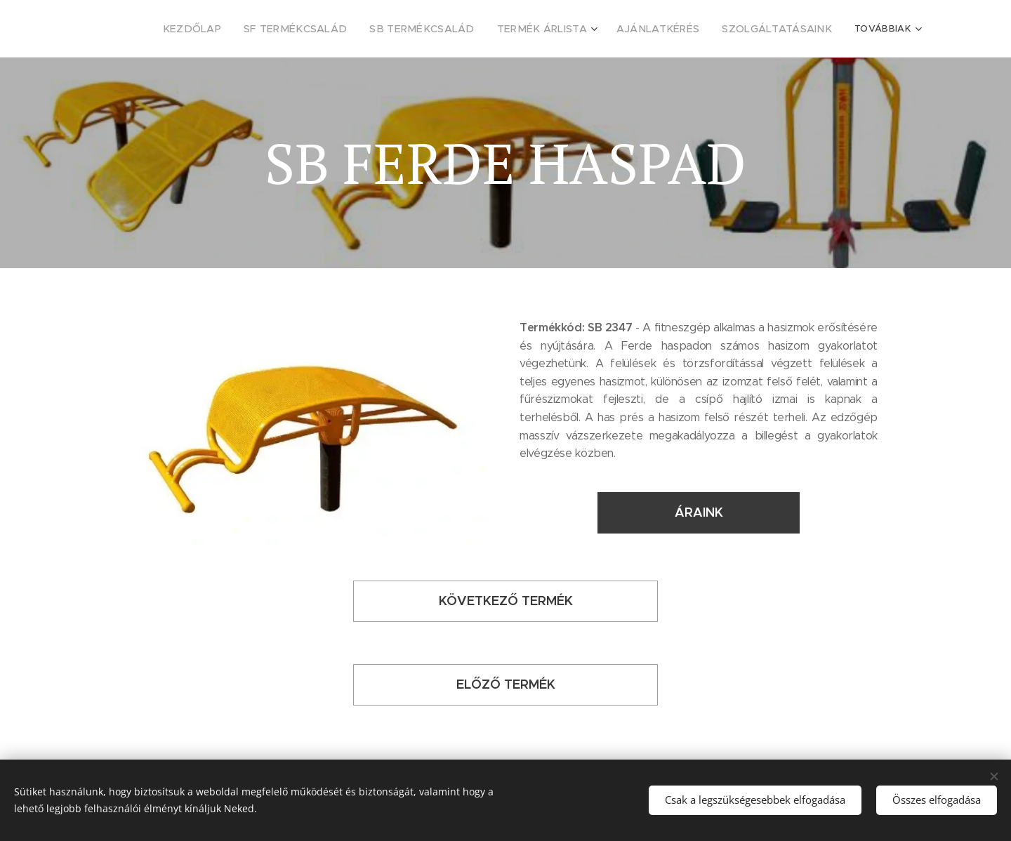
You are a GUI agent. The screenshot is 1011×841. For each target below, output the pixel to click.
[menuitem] (169, 28)
